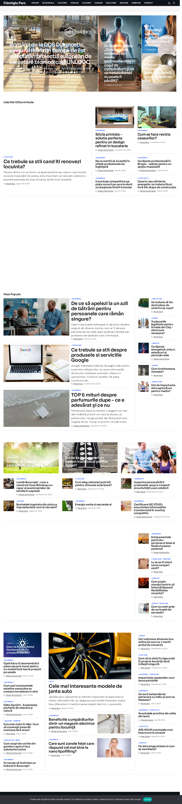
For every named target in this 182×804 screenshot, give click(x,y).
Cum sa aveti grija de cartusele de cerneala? (163, 611)
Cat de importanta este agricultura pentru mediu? (163, 388)
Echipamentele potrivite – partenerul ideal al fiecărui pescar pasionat (163, 544)
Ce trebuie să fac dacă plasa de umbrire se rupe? (162, 305)
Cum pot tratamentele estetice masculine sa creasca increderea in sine (21, 690)
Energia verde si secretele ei (93, 506)
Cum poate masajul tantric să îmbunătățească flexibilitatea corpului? (163, 589)
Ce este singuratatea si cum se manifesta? (156, 749)
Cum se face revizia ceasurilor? (154, 136)
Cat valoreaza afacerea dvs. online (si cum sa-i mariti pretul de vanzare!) (156, 643)
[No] (178, 799)
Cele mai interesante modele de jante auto (85, 690)
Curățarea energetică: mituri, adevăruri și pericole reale (163, 351)
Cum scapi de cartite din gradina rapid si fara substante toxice (20, 748)
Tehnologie (76, 346)
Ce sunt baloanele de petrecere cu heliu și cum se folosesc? (156, 698)
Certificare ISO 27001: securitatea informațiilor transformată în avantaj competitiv (150, 510)
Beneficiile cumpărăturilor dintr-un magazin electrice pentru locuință (72, 725)
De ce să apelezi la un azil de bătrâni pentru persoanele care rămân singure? (99, 311)
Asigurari (14, 595)
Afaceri (155, 318)
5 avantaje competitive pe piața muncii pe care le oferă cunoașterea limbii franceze (113, 184)
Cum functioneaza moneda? (163, 370)
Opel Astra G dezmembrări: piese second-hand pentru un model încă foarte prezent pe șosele (22, 669)
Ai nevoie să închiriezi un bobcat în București (20, 766)
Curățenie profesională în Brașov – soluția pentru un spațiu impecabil (154, 164)
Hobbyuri (16, 722)
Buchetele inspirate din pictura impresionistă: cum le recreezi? (36, 508)
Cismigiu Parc (15, 3)
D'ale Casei (150, 26)
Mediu (18, 742)
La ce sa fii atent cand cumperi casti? (161, 566)
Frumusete (54, 741)
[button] (169, 3)
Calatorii (8, 722)
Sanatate (13, 40)
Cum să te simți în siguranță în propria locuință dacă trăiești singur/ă (156, 663)
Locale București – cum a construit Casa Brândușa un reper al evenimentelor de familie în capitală (34, 488)
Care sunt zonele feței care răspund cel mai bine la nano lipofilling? (71, 749)
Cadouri (20, 503)
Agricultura (157, 299)
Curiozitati (144, 728)
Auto (52, 683)
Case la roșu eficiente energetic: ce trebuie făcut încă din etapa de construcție (157, 184)
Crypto (10, 645)
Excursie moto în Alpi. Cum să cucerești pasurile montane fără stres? (21, 728)
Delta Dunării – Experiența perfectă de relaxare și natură (20, 709)
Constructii (144, 178)
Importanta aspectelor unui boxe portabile (156, 681)
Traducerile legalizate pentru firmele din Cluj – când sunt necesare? (162, 327)
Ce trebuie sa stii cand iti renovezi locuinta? (42, 164)
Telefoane (167, 560)
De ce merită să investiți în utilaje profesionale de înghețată (112, 164)
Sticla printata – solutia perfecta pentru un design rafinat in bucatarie (111, 140)
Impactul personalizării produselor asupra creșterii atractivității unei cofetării (152, 486)
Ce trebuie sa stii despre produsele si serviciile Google (99, 356)
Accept (147, 799)
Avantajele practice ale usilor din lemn (157, 716)
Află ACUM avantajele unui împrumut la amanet (155, 733)
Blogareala (150, 61)
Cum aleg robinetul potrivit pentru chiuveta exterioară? (93, 485)
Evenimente (139, 480)
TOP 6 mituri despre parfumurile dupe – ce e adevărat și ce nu (97, 401)
